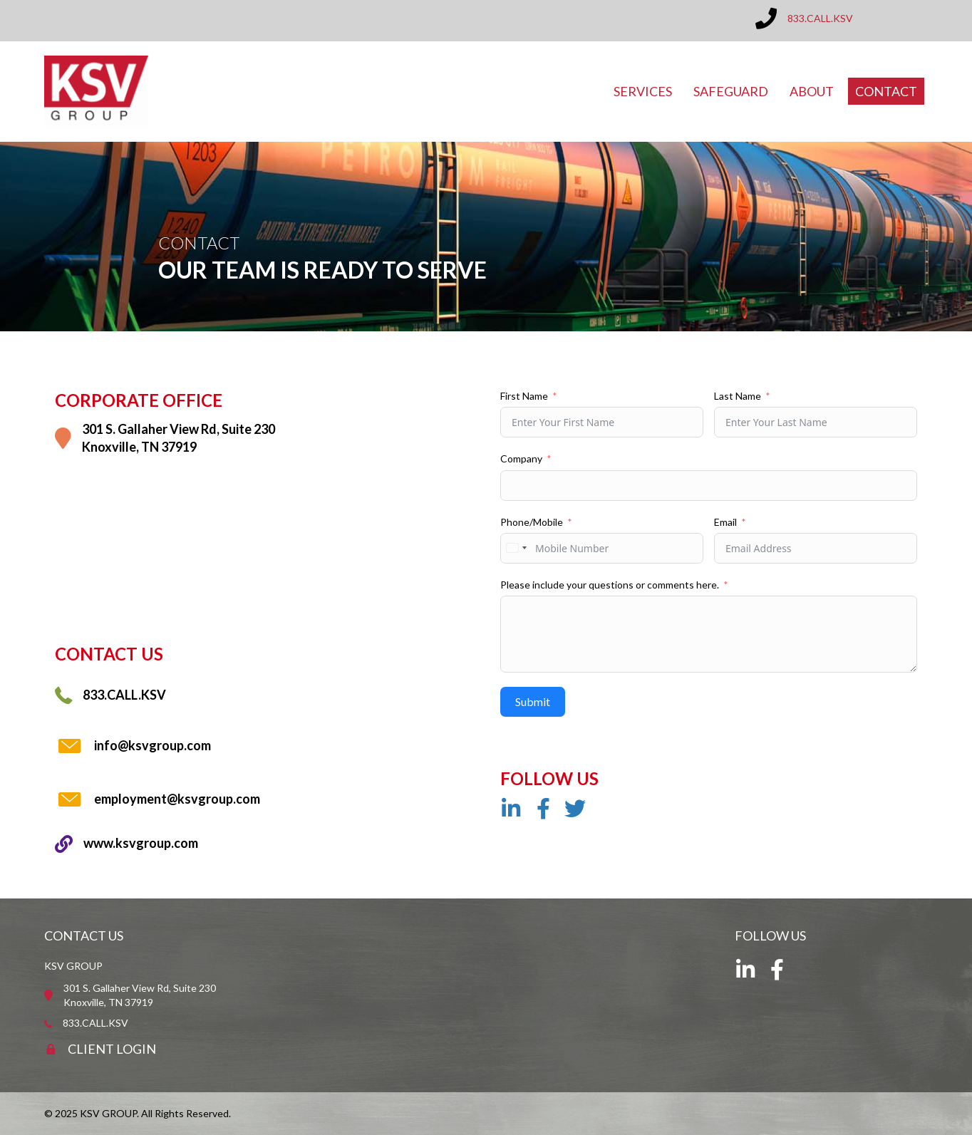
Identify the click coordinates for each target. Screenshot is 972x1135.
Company (521, 458)
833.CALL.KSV (820, 18)
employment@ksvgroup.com (177, 799)
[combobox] (516, 548)
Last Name (737, 396)
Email (725, 522)
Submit (532, 701)
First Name (524, 396)
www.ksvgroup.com (140, 843)
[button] (511, 808)
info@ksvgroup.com (152, 745)
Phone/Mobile (531, 522)
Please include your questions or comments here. (609, 585)
